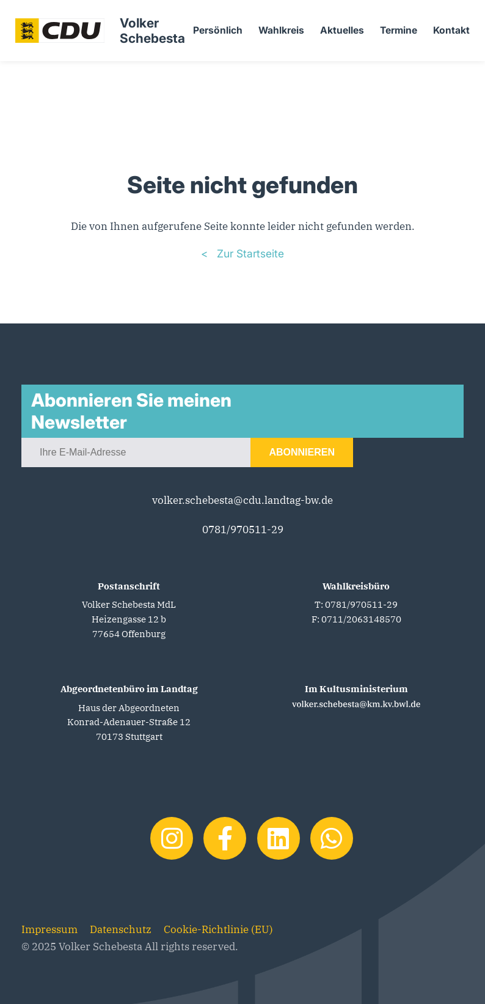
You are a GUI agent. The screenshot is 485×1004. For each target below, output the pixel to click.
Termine (398, 30)
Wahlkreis (281, 30)
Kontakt (451, 30)
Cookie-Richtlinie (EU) (218, 929)
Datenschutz (120, 929)
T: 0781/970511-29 (356, 604)
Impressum (49, 929)
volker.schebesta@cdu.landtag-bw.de (242, 500)
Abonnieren (302, 452)
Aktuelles (342, 30)
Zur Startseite (249, 253)
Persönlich (217, 30)
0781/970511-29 (242, 529)
